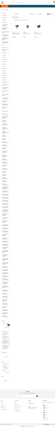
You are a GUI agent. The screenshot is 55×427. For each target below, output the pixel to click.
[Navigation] (4, 6)
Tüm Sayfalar (7, 372)
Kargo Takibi (16, 404)
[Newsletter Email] (27, 396)
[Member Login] (51, 2)
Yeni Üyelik (2, 402)
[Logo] (2, 2)
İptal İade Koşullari (17, 409)
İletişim (16, 402)
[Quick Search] (4, 325)
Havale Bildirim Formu (4, 409)
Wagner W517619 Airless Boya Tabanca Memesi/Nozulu (16, 33)
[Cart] (53, 2)
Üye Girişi (2, 404)
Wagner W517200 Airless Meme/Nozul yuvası (27, 33)
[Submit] (37, 396)
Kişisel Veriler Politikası (18, 411)
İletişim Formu (3, 407)
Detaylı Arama (7, 327)
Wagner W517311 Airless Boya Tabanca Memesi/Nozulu (38, 33)
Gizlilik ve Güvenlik (17, 407)
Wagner (7, 9)
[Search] (28, 2)
